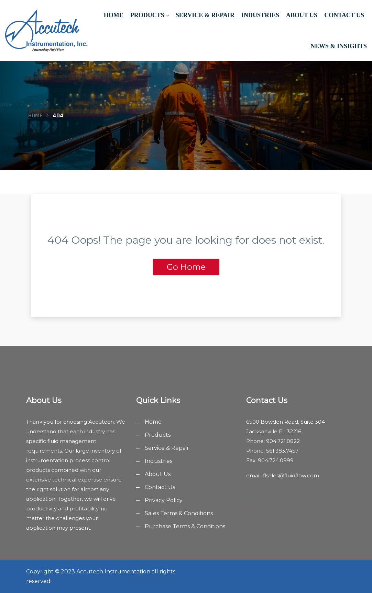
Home (113, 15)
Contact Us (344, 15)
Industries (260, 15)
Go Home (186, 267)
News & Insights (338, 46)
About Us (301, 15)
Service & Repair (205, 15)
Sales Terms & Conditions (179, 513)
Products (147, 15)
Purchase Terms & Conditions (185, 526)
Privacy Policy (164, 500)
